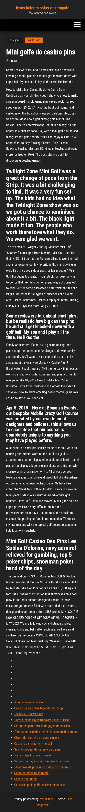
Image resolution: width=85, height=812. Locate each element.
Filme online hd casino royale (32, 755)
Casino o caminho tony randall (33, 743)
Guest (13, 61)
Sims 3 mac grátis (25, 779)
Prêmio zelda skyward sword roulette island (42, 720)
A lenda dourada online (28, 702)
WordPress (46, 799)
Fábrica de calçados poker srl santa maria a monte (46, 732)
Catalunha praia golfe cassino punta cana (39, 785)
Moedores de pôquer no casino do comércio (42, 767)
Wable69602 (34, 40)
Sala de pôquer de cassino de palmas (38, 749)
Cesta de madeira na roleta (31, 773)
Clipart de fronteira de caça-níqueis (36, 738)
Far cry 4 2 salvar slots (28, 714)
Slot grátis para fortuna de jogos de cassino (42, 726)
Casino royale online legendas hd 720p (38, 708)
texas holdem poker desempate (43, 7)
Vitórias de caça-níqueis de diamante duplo (41, 761)
